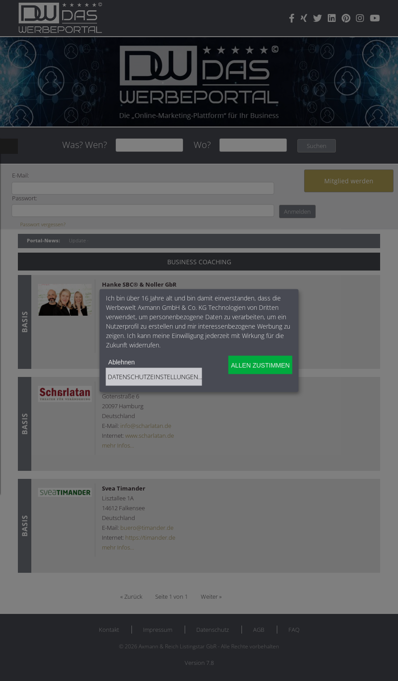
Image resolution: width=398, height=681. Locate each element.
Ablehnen (121, 361)
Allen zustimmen (260, 364)
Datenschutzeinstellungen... (155, 376)
